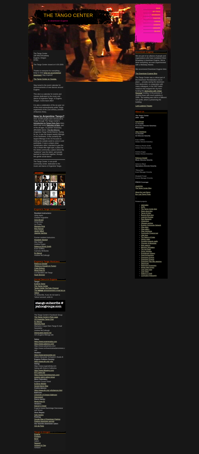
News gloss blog (147, 211)
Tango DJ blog (146, 213)
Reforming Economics (149, 265)
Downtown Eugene (147, 257)
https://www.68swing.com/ (44, 370)
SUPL (143, 207)
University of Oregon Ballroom (45, 395)
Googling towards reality (149, 241)
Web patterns (145, 245)
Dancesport (38, 397)
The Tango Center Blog (143, 188)
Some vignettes (146, 251)
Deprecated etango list (42, 333)
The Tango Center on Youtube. (45, 79)
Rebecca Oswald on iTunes (45, 266)
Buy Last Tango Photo (143, 194)
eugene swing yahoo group (44, 377)
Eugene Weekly (40, 384)
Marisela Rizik (39, 226)
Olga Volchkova (140, 131)
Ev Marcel (38, 253)
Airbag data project (147, 267)
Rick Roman (39, 229)
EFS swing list (39, 373)
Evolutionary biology (148, 253)
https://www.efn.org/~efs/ (43, 361)
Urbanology (145, 221)
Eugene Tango (39, 284)
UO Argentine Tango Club (44, 319)
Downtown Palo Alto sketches (151, 261)
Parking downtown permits (44, 421)
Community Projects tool (149, 233)
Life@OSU (139, 186)
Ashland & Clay (40, 445)
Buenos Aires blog (147, 215)
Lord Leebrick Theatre (144, 106)
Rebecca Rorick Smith (42, 246)
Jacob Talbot (39, 231)
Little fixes (144, 235)
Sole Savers (39, 415)
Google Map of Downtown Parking (47, 419)
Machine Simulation (148, 247)
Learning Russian (147, 217)
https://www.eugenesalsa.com (45, 342)
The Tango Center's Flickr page (46, 317)
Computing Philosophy (149, 275)
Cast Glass (145, 271)
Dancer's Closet (40, 406)
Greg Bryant (39, 220)
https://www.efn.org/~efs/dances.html (48, 390)
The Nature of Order (148, 237)
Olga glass (145, 227)
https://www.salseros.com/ (44, 344)
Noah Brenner (39, 275)
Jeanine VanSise (40, 233)
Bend (36, 439)
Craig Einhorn (39, 268)
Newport (37, 443)
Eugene (37, 434)
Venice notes (145, 239)
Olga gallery (145, 229)
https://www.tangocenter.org (44, 355)
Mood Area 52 (39, 270)
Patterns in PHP (146, 273)
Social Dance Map (41, 386)
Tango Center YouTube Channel (46, 288)
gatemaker (145, 205)
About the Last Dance (143, 192)
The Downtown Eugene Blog (146, 74)
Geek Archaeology (147, 255)
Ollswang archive (147, 223)
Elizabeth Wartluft (41, 240)
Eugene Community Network (151, 225)
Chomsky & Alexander (149, 243)
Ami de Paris (39, 426)
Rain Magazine (146, 219)
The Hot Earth (146, 249)
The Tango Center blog (149, 209)
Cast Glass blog (146, 269)
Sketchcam (145, 263)
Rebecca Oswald (40, 264)
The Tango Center (68, 15)
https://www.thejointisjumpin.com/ (47, 375)
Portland (37, 436)
